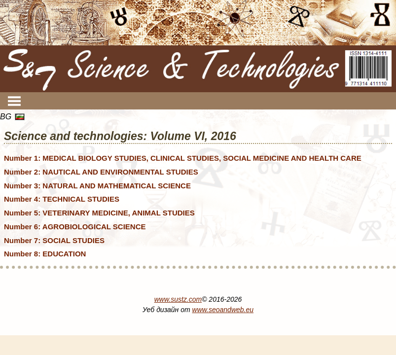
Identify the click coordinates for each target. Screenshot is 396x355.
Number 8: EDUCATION (45, 253)
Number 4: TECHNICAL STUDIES (61, 199)
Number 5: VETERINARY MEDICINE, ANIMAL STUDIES (99, 213)
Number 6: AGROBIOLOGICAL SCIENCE (75, 226)
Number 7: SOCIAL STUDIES (54, 240)
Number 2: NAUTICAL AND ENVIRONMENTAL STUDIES (101, 172)
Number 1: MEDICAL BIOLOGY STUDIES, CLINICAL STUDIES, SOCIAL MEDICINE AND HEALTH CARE (182, 158)
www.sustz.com (178, 299)
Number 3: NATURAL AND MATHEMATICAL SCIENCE (97, 185)
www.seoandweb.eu (223, 310)
